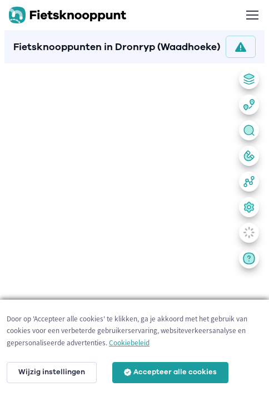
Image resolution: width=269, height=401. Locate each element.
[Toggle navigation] (251, 15)
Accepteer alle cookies (170, 372)
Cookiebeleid (129, 343)
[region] (134, 230)
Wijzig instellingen (51, 372)
